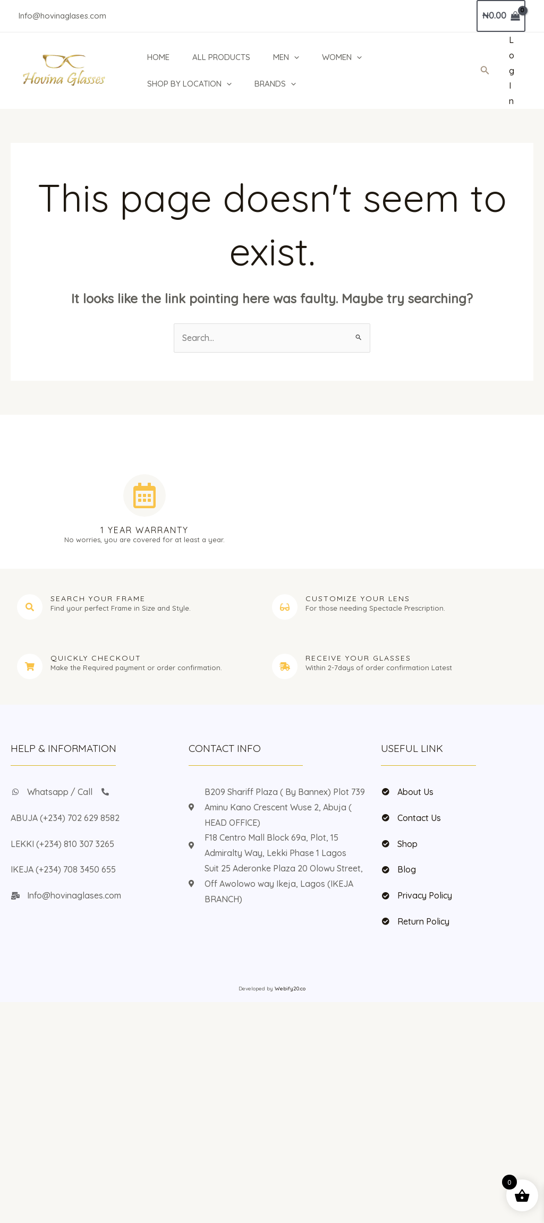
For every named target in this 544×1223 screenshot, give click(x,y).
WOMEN (344, 57)
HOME (157, 57)
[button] (295, 57)
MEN (287, 57)
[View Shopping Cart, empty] (501, 16)
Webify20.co (290, 988)
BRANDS (275, 84)
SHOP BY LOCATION (188, 84)
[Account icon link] (511, 70)
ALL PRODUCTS (221, 57)
